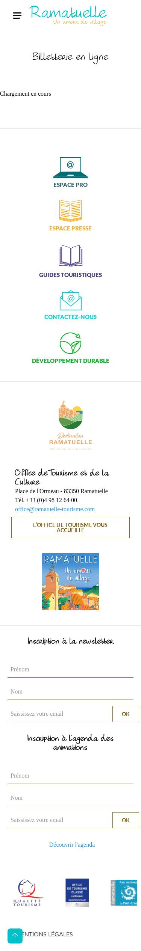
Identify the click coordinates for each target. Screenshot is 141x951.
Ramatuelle (69, 16)
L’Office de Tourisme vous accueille (70, 527)
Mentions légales (44, 934)
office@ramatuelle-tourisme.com (55, 509)
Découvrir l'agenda (72, 844)
